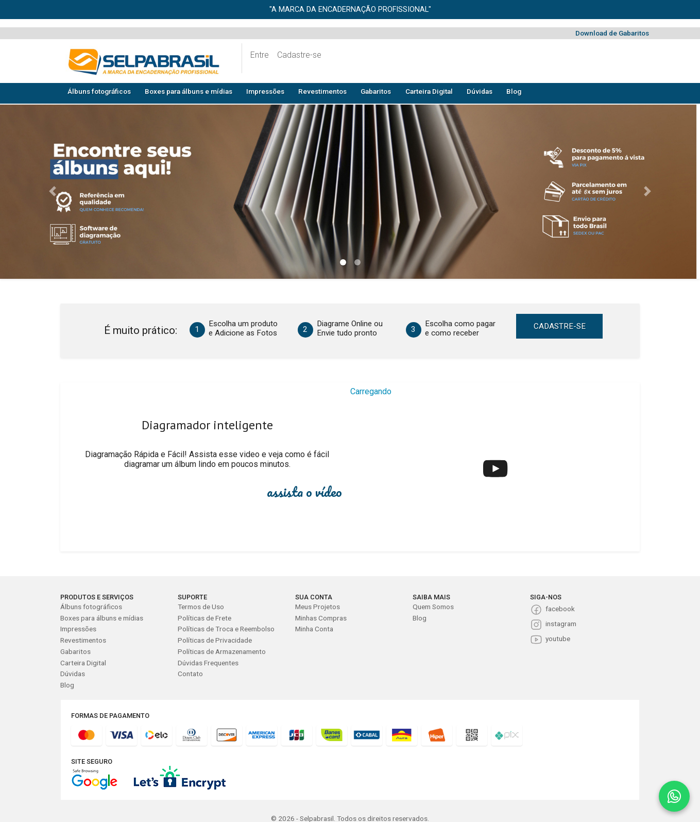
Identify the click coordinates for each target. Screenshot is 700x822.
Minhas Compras (321, 618)
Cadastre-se (299, 55)
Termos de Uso (201, 606)
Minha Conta (314, 629)
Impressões (265, 91)
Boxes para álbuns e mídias (188, 91)
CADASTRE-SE (560, 326)
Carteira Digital (429, 91)
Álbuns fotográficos (99, 91)
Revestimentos (322, 91)
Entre (259, 55)
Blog (513, 91)
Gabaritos (376, 91)
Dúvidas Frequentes (208, 663)
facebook (560, 609)
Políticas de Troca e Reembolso (226, 629)
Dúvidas (479, 91)
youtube (557, 638)
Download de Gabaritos (612, 33)
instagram (560, 623)
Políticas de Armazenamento (222, 651)
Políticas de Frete (204, 618)
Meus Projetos (317, 606)
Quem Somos (433, 606)
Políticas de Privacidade (215, 640)
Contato (190, 673)
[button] (52, 191)
